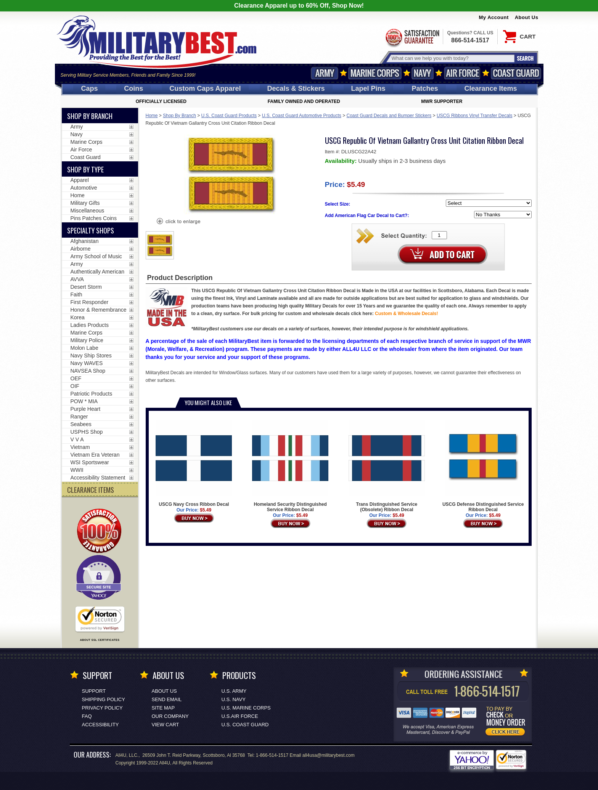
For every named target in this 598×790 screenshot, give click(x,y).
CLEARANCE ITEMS (90, 490)
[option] (160, 245)
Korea (78, 317)
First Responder (90, 302)
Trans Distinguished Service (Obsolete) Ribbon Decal (387, 466)
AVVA (77, 279)
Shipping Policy (103, 699)
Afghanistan (85, 241)
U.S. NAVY (234, 699)
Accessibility (100, 724)
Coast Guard (516, 73)
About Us (527, 17)
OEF (76, 378)
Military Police (87, 340)
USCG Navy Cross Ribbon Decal (194, 463)
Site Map (163, 708)
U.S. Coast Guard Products (229, 115)
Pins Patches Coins (94, 218)
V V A (77, 439)
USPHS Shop (87, 432)
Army (324, 73)
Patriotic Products (92, 394)
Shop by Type (85, 169)
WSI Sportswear (90, 462)
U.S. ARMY (234, 691)
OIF (75, 386)
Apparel (80, 180)
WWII (77, 470)
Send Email (167, 699)
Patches (425, 88)
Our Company (170, 716)
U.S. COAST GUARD (245, 724)
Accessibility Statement (98, 478)
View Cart (165, 724)
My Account (494, 17)
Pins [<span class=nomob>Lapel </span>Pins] (368, 88)
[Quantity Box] (439, 235)
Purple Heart (86, 409)
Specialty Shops (90, 230)
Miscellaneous (87, 211)
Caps (89, 88)
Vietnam (80, 447)
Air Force (462, 73)
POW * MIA (84, 401)
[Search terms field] (452, 58)
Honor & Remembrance (99, 310)
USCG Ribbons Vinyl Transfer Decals (475, 115)
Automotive (84, 188)
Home (152, 115)
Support (94, 691)
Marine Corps (375, 73)
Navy (423, 73)
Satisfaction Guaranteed (411, 37)
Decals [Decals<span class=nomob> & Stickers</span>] (296, 88)
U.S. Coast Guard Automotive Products (301, 115)
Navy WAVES (87, 363)
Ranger (79, 417)
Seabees (81, 424)
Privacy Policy (102, 708)
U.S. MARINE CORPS (246, 708)
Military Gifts (85, 203)
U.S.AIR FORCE (240, 716)
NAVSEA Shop (88, 371)
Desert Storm (86, 287)
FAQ (87, 716)
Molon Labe (84, 348)
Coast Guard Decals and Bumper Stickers (389, 115)
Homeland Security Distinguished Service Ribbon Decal (290, 466)
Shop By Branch (179, 115)
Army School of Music (96, 256)
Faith (76, 294)
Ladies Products (90, 325)
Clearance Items (490, 88)
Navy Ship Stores (91, 355)
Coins (133, 88)
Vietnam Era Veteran (95, 455)
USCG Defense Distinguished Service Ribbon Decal (483, 466)
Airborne (81, 249)
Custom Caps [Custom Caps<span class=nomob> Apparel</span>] (205, 88)
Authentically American (98, 272)
